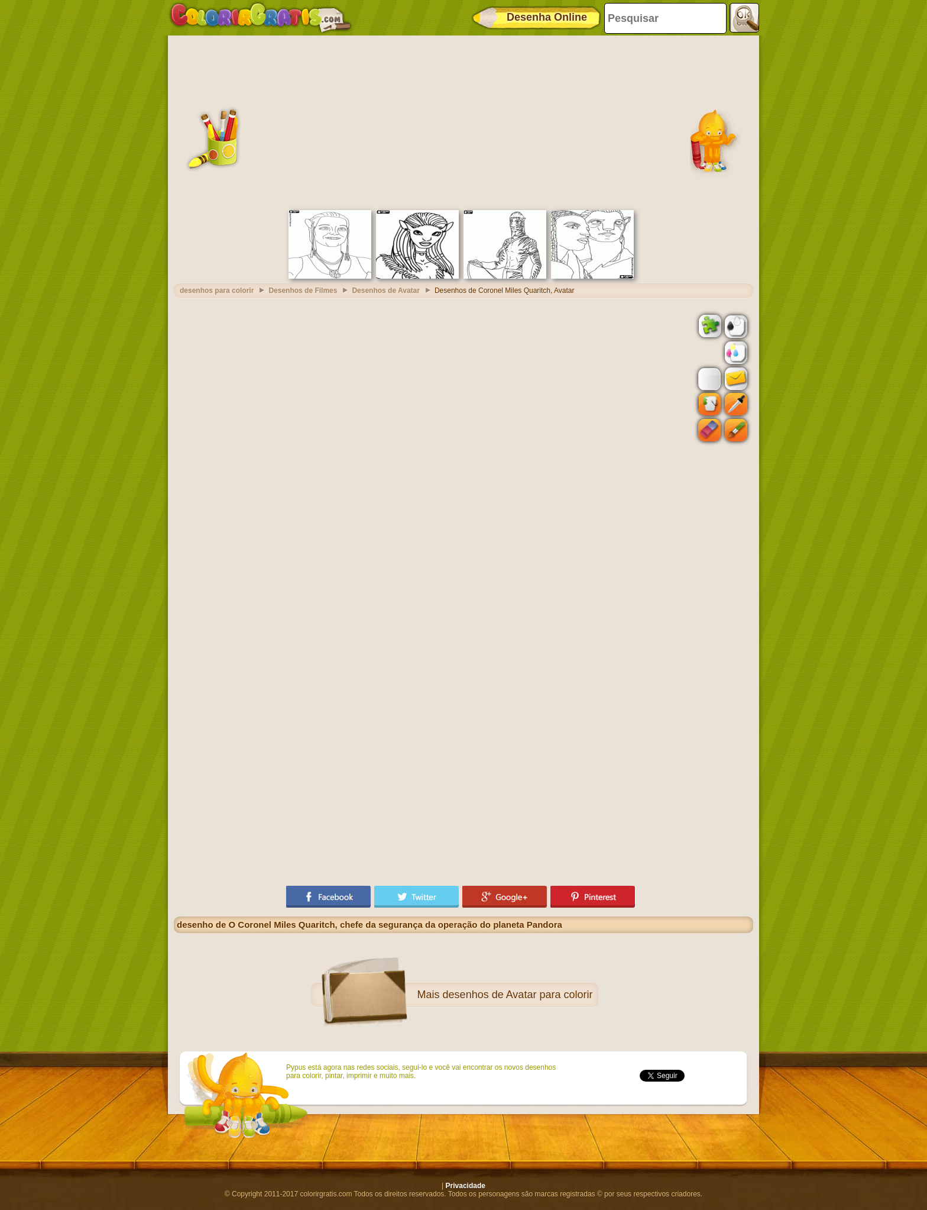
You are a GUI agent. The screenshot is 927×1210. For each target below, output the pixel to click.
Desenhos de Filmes (302, 290)
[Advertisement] (463, 121)
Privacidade (465, 1186)
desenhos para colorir (217, 290)
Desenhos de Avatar (386, 290)
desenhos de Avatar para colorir (518, 995)
